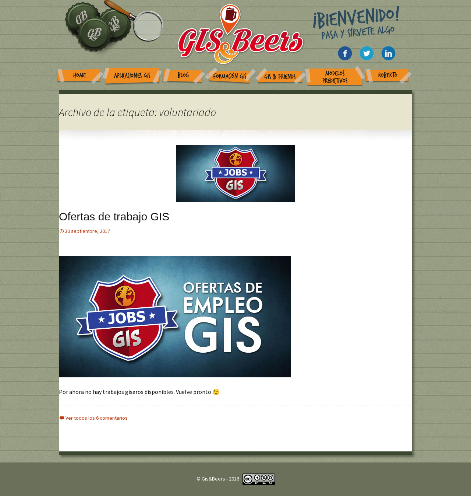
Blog (183, 75)
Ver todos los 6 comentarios (96, 418)
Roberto (387, 75)
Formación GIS (230, 76)
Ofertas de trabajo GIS (114, 216)
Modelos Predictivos (335, 77)
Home (79, 75)
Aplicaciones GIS (132, 76)
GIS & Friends (280, 77)
